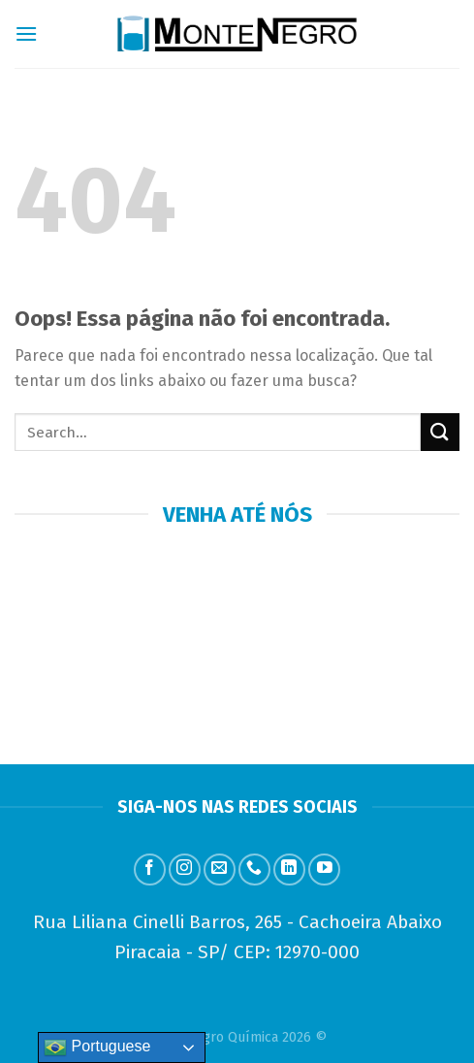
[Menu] (26, 33)
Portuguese (97, 1047)
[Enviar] (440, 432)
